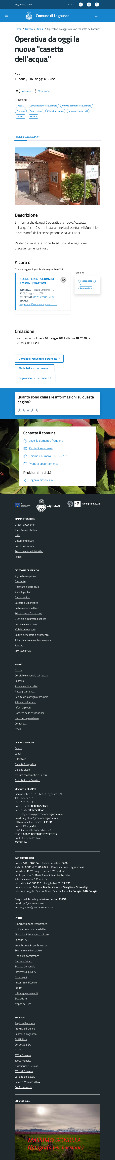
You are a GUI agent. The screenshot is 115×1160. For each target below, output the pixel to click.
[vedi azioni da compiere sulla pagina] (41, 91)
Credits (18, 988)
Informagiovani (23, 707)
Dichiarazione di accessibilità (30, 929)
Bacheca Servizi (23, 961)
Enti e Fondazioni (24, 546)
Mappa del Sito (23, 1004)
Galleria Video (22, 770)
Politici (18, 557)
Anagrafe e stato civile (27, 587)
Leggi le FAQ (22, 940)
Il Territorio (20, 759)
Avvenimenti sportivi (26, 686)
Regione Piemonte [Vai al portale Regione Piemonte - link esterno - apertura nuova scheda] (23, 4)
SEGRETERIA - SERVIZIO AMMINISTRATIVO (37, 281)
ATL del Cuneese (24, 1071)
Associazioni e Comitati (27, 780)
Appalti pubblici (23, 592)
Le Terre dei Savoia (25, 1077)
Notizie (18, 670)
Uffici (17, 535)
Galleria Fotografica (25, 764)
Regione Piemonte (25, 1023)
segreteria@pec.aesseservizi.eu (37, 907)
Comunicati (21, 723)
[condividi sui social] (23, 91)
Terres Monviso (23, 1061)
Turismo (19, 645)
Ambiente (20, 581)
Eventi (18, 748)
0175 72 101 (26, 798)
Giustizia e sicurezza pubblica (30, 619)
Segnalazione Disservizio (28, 950)
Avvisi (40, 29)
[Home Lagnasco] (45, 16)
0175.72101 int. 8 (43, 297)
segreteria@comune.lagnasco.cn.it (38, 304)
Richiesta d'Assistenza (27, 956)
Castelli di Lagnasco (26, 1034)
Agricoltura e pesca (25, 576)
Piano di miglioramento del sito (32, 934)
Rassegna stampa (25, 691)
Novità (29, 29)
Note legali (21, 977)
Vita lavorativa (23, 651)
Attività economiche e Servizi (31, 775)
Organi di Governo (25, 525)
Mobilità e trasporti (25, 629)
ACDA (18, 1050)
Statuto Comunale (25, 966)
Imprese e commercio (26, 624)
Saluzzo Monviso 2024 (27, 1082)
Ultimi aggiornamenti (26, 993)
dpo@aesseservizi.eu (33, 903)
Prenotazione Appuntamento (31, 945)
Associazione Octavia (26, 1066)
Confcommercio (23, 1087)
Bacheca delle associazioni (29, 713)
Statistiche (21, 998)
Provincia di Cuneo (25, 1029)
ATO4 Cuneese (23, 1055)
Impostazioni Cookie (26, 982)
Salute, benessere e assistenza (32, 635)
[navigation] (7, 15)
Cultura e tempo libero (27, 608)
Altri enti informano (25, 702)
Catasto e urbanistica (26, 603)
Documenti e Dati (24, 541)
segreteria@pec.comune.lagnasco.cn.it (43, 814)
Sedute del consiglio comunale (31, 697)
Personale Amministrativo (29, 551)
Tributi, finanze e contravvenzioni (33, 640)
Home (18, 29)
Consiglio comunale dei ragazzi (31, 675)
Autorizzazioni (22, 597)
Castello (19, 681)
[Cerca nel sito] (96, 16)
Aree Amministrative (26, 530)
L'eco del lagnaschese (27, 718)
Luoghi (18, 754)
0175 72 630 (27, 802)
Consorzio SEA (23, 1045)
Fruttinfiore (21, 1039)
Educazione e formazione (28, 613)
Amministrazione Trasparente (31, 924)
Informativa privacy (25, 972)
